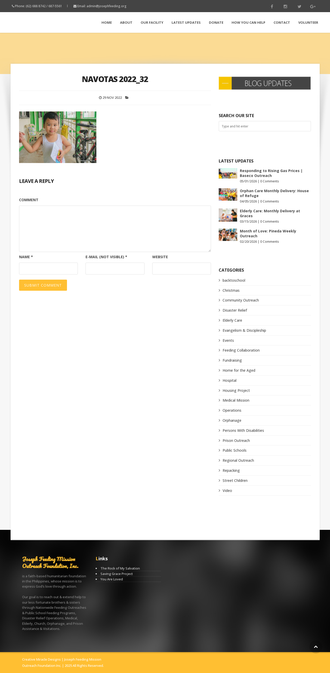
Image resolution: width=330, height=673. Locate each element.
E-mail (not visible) (106, 256)
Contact (282, 22)
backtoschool (234, 280)
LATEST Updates (186, 22)
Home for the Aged (239, 370)
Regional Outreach (238, 460)
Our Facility (152, 22)
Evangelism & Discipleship (244, 330)
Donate (216, 22)
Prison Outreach (236, 440)
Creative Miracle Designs (41, 659)
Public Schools (235, 450)
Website (160, 256)
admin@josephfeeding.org (106, 6)
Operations (232, 410)
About (126, 22)
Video (227, 490)
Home (106, 22)
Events (228, 340)
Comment (28, 199)
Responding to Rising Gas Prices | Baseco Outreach (271, 173)
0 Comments (269, 181)
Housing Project (236, 390)
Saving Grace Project (116, 573)
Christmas (231, 290)
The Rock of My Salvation (120, 568)
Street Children (235, 480)
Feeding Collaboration (241, 350)
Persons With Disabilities (243, 430)
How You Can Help (248, 22)
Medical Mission (236, 400)
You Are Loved (111, 579)
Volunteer (308, 22)
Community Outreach (241, 300)
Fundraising (232, 360)
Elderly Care (232, 320)
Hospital (229, 380)
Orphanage (232, 420)
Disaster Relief (235, 310)
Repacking (231, 470)
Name (26, 256)
